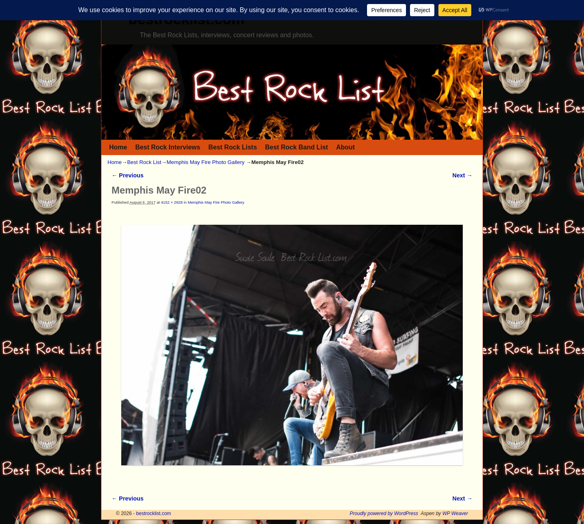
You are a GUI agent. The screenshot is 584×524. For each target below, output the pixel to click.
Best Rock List (144, 162)
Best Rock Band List (296, 147)
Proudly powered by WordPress (384, 513)
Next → (462, 175)
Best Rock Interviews (167, 147)
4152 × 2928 (171, 202)
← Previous (128, 175)
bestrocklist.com (153, 513)
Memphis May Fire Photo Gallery (206, 162)
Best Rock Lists (232, 147)
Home (118, 147)
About (345, 147)
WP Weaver (455, 513)
